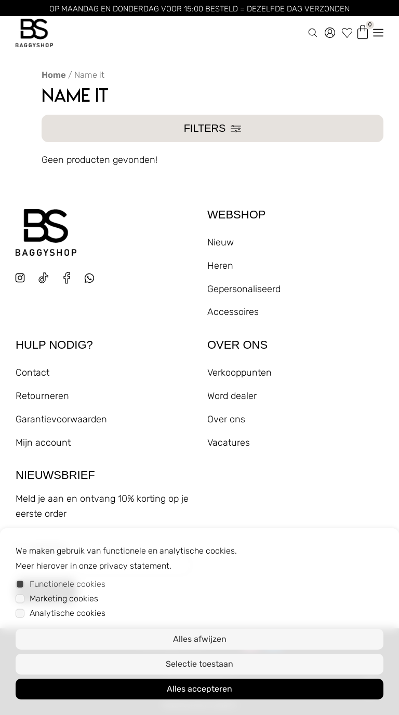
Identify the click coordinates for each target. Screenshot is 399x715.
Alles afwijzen (200, 639)
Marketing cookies (64, 598)
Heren (220, 265)
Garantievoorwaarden (61, 419)
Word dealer (232, 396)
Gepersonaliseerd (244, 289)
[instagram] (20, 278)
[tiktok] (43, 278)
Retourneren (42, 396)
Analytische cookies (67, 613)
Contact (32, 372)
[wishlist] (347, 31)
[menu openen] (378, 30)
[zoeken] (313, 30)
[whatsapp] (93, 282)
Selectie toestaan (199, 664)
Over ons (226, 419)
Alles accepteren (199, 689)
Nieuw (220, 242)
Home (54, 75)
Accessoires (233, 312)
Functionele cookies (67, 584)
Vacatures (228, 442)
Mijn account (43, 442)
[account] (330, 30)
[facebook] (66, 278)
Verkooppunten (239, 372)
